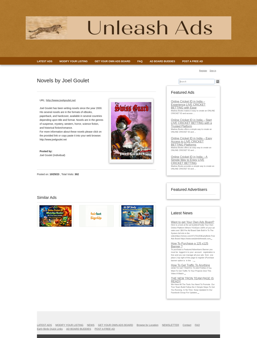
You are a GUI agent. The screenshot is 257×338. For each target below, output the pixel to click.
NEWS (90, 325)
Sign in (213, 70)
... (211, 239)
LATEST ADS (44, 61)
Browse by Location (147, 325)
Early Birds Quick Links (50, 328)
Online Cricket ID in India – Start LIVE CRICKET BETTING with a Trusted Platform (191, 123)
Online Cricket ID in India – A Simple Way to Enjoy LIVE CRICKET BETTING (189, 160)
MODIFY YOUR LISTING (73, 61)
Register (203, 70)
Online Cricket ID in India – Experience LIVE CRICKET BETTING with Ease (188, 104)
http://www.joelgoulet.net (61, 100)
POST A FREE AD (192, 61)
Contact (187, 325)
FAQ (140, 61)
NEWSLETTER (170, 325)
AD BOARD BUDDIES (162, 61)
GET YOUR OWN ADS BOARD (112, 61)
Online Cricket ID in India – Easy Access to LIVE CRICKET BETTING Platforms (191, 141)
